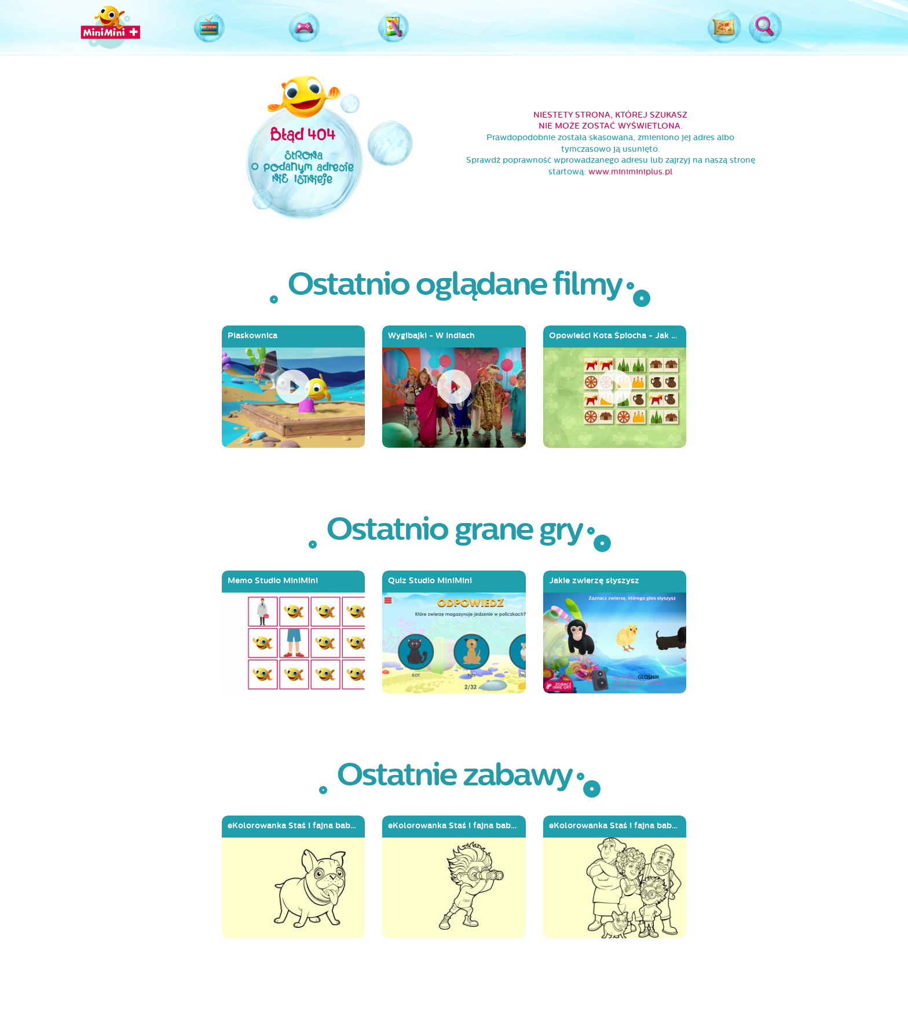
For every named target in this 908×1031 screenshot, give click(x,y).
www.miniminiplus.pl (630, 172)
